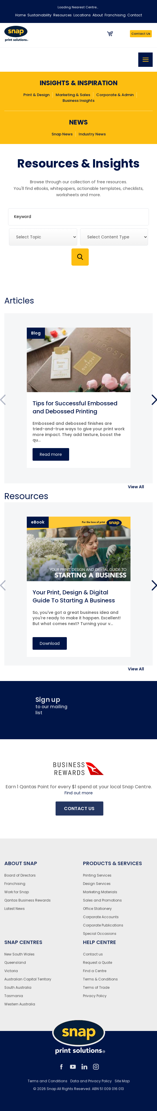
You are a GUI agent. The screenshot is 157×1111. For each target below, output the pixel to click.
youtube (73, 1070)
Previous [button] (2, 401)
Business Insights (78, 100)
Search (80, 257)
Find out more (79, 793)
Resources (62, 15)
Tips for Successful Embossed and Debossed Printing (75, 407)
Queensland (15, 965)
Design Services (97, 886)
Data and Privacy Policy (91, 1084)
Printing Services (97, 878)
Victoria (11, 973)
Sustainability (39, 15)
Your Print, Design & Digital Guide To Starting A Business (74, 596)
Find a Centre (94, 973)
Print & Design (36, 95)
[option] (78, 398)
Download (50, 643)
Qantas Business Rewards (27, 903)
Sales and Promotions (102, 903)
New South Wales (19, 957)
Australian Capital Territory (27, 982)
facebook (61, 1070)
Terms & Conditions (100, 982)
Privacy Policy (95, 998)
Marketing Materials (100, 894)
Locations (82, 15)
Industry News (92, 134)
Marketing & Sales (73, 95)
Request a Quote (97, 965)
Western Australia (19, 1007)
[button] (136, 486)
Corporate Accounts (101, 919)
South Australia (17, 990)
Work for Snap (16, 894)
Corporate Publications (103, 928)
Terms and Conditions (47, 1084)
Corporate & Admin (115, 95)
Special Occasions (99, 936)
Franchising (115, 15)
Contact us (93, 957)
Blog (36, 333)
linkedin (84, 1070)
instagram (96, 1070)
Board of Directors (20, 878)
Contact (134, 15)
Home (20, 15)
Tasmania (13, 998)
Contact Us (140, 33)
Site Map (122, 1084)
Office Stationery (97, 911)
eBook (37, 522)
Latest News (14, 911)
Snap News (62, 134)
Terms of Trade (96, 990)
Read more (51, 454)
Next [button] (154, 401)
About (97, 15)
